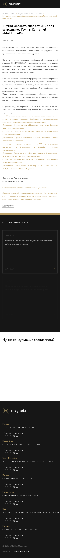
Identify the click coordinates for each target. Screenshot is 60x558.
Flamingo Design (22, 551)
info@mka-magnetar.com (13, 433)
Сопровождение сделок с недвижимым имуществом (24, 190)
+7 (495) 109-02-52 (10, 436)
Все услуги (8, 209)
